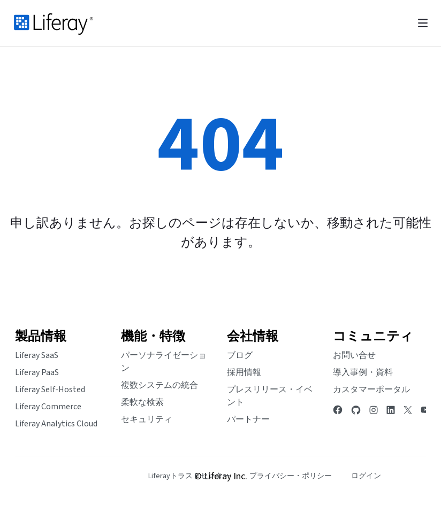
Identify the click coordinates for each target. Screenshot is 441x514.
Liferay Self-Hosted (50, 389)
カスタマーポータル (371, 389)
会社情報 (252, 336)
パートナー (248, 419)
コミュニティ (373, 336)
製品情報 (40, 336)
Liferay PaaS (37, 372)
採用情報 (244, 372)
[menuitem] (189, 476)
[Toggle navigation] (423, 23)
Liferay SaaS (36, 355)
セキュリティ (146, 419)
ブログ (240, 355)
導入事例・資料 (363, 372)
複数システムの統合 (159, 385)
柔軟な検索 (142, 402)
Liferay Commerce (48, 406)
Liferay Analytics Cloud (56, 424)
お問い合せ (354, 355)
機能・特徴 (153, 336)
